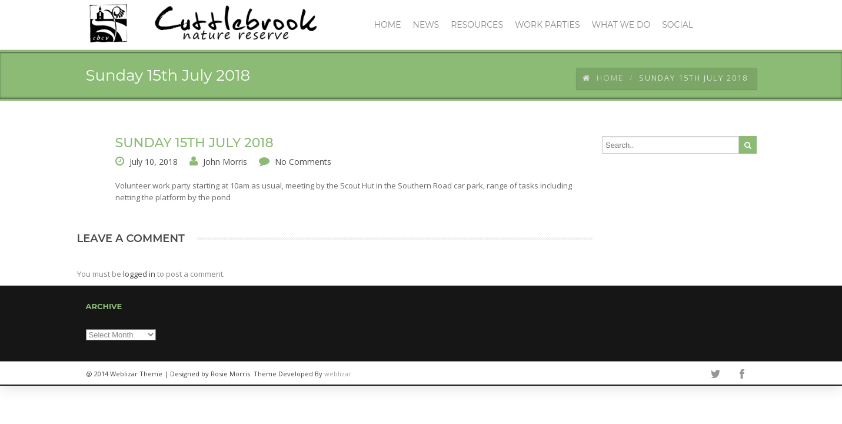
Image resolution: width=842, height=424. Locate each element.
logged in (139, 274)
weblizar (337, 373)
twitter (715, 374)
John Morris (225, 161)
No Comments (303, 161)
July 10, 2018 (153, 161)
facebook (742, 374)
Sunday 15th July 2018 (194, 143)
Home (603, 77)
